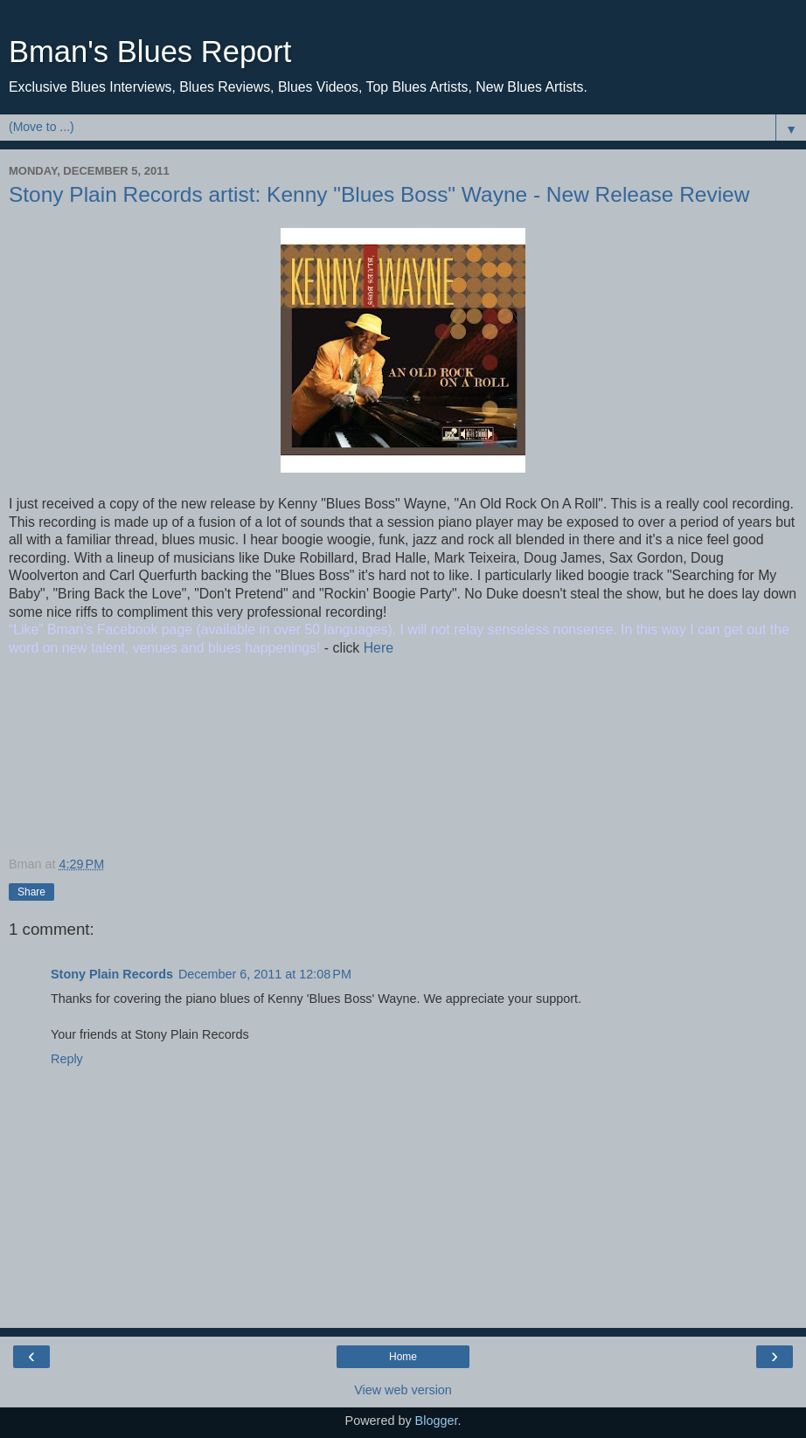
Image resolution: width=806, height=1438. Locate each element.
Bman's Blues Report (150, 51)
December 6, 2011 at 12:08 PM (264, 974)
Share (31, 892)
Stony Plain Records (112, 974)
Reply (67, 1059)
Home (403, 1357)
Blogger (436, 1421)
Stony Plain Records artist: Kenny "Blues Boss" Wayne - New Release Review (379, 194)
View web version (403, 1390)
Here (376, 647)
